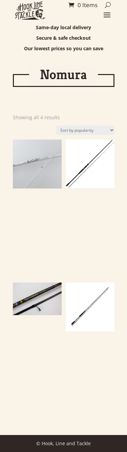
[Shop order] (85, 130)
